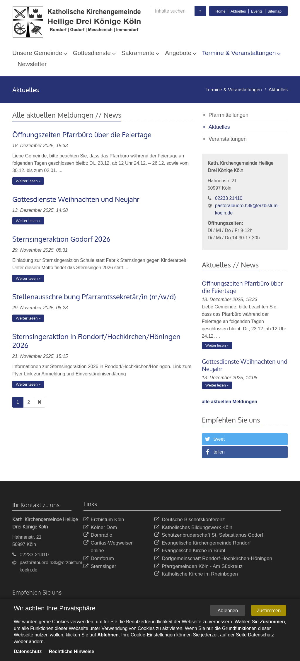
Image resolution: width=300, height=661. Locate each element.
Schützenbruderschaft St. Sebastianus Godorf (208, 535)
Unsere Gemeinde (37, 52)
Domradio (97, 535)
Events (257, 11)
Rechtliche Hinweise (71, 652)
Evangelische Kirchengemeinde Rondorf (202, 543)
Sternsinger (99, 567)
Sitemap (274, 11)
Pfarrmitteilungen (228, 115)
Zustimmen (269, 611)
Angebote (178, 52)
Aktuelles (238, 11)
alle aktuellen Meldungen (229, 401)
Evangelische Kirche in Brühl (189, 551)
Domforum (98, 559)
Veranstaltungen (228, 139)
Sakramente (137, 52)
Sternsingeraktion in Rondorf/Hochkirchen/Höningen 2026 (96, 341)
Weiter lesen (27, 180)
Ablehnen (228, 611)
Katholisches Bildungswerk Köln (193, 528)
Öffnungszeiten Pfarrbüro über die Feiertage (81, 134)
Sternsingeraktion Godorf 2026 (61, 238)
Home (220, 11)
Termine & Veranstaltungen (239, 52)
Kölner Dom (100, 528)
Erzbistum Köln (103, 520)
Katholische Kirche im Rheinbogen (196, 574)
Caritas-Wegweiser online (108, 547)
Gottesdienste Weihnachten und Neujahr (75, 199)
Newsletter (32, 64)
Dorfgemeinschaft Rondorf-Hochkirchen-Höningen (213, 559)
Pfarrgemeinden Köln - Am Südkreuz (198, 567)
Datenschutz (28, 652)
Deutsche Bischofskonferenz (189, 520)
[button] (245, 439)
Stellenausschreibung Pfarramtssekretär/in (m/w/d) (94, 296)
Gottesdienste (92, 52)
